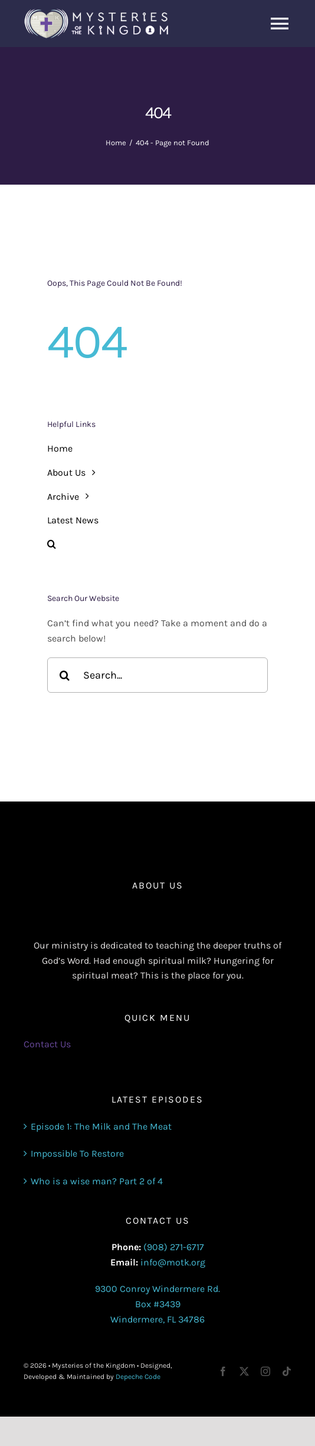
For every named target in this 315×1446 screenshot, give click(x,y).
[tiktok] (286, 1371)
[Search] (65, 675)
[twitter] (244, 1371)
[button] (157, 544)
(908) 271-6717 (173, 1247)
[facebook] (223, 1371)
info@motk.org (172, 1262)
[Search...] (157, 675)
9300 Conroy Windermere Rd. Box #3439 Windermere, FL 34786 (157, 1303)
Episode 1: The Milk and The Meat (101, 1126)
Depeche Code (138, 1376)
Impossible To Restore (77, 1153)
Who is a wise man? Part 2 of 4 (97, 1181)
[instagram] (265, 1371)
